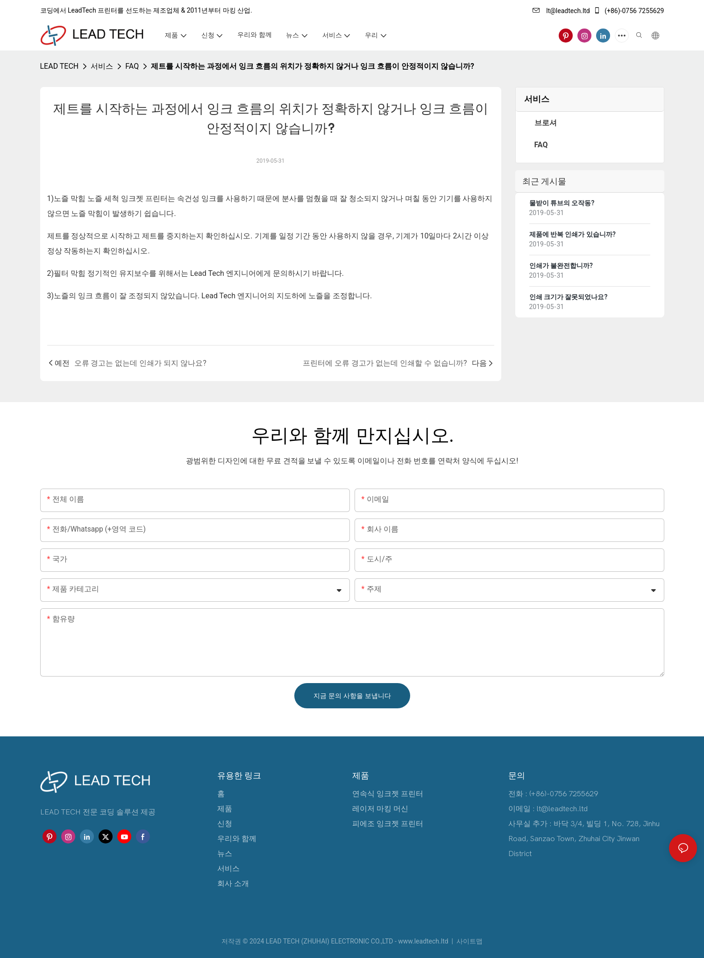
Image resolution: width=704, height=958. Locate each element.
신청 (224, 824)
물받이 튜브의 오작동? (562, 203)
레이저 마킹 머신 (380, 809)
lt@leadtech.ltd (561, 10)
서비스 (102, 66)
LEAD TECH (59, 66)
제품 (224, 809)
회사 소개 (233, 883)
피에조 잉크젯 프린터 (387, 824)
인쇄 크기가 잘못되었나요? (568, 297)
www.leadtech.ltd (424, 941)
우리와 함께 (236, 839)
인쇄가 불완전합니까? (561, 265)
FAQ (132, 66)
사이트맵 (469, 941)
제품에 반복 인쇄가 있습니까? (572, 234)
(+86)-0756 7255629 (628, 10)
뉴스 (224, 854)
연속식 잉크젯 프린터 (387, 794)
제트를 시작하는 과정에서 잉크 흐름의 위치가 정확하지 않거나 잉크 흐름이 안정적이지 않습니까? (312, 66)
